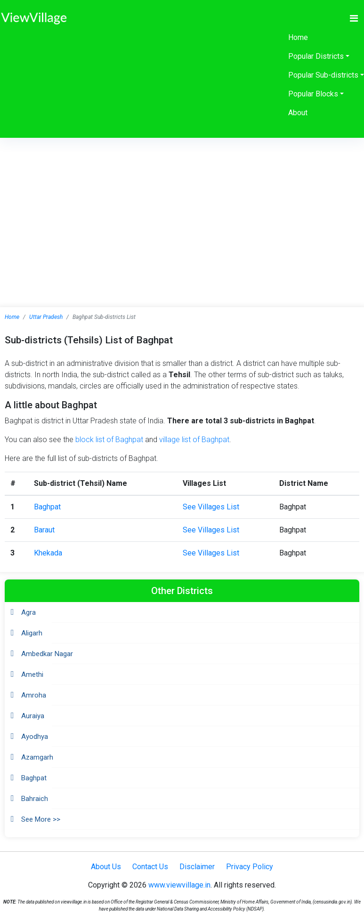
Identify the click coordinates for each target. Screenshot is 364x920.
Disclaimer (197, 866)
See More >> (40, 819)
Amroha (33, 695)
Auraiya (32, 716)
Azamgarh (37, 757)
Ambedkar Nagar (47, 654)
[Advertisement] (182, 208)
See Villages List (211, 506)
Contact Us (150, 866)
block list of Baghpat (109, 439)
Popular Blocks (313, 93)
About (297, 112)
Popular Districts (316, 56)
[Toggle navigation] (354, 18)
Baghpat (47, 506)
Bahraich (34, 798)
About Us (106, 866)
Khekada (48, 552)
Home (298, 37)
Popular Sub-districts (323, 75)
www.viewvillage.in (179, 884)
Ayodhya (34, 736)
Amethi (32, 674)
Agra (28, 612)
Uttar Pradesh (46, 317)
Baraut (44, 529)
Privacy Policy (249, 866)
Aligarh (31, 633)
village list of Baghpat (194, 439)
